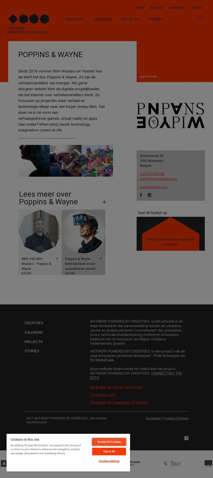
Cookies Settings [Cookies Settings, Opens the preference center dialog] (109, 461)
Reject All (109, 451)
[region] (68, 452)
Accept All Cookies (109, 441)
